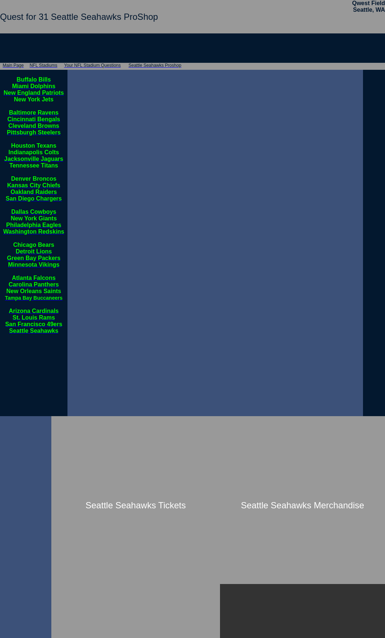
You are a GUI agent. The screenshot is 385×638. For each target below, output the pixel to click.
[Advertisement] (25, 526)
